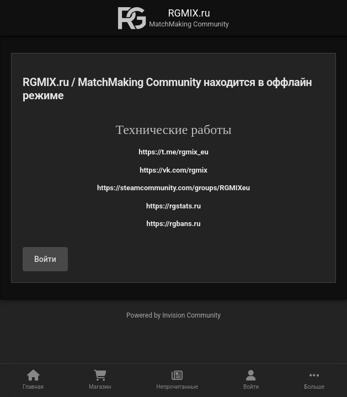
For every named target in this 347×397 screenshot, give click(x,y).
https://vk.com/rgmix (173, 170)
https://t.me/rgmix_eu (173, 152)
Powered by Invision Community (173, 315)
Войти (45, 259)
